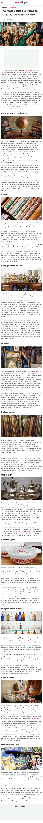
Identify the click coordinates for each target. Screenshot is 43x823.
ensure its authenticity (18, 531)
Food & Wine (13, 568)
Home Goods (12, 7)
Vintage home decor (7, 294)
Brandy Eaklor (6, 18)
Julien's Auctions (28, 641)
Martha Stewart (34, 718)
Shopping (4, 7)
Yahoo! (15, 379)
